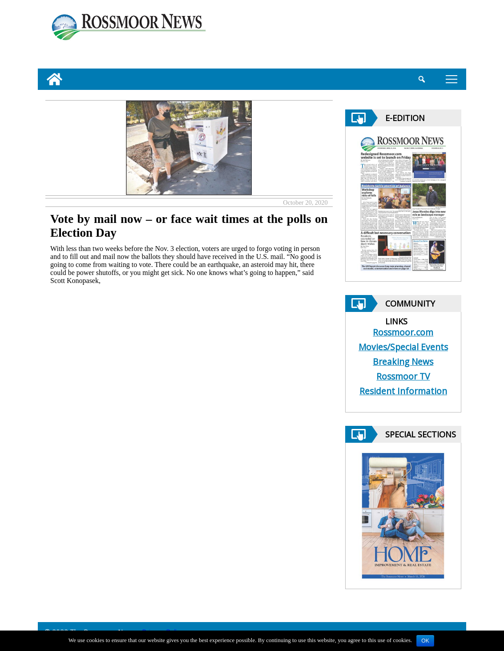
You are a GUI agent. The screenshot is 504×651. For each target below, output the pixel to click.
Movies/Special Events (403, 347)
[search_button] (421, 79)
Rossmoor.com (403, 332)
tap (451, 79)
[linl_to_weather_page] (428, 36)
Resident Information (403, 391)
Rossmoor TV (403, 376)
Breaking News (403, 362)
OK (425, 641)
